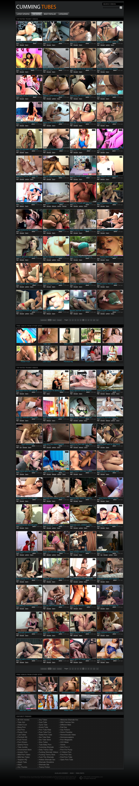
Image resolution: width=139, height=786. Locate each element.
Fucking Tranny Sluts (47, 755)
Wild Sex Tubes (23, 757)
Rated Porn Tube (45, 735)
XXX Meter (64, 742)
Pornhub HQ (22, 737)
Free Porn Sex (65, 755)
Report (18, 39)
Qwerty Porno (22, 745)
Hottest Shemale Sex (47, 760)
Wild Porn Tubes (23, 755)
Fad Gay (63, 727)
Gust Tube (43, 722)
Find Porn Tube (66, 757)
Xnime (62, 745)
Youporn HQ (22, 760)
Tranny (26, 45)
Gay (21, 447)
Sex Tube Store (45, 740)
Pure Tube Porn (45, 732)
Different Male (65, 725)
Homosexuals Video (68, 735)
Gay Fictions (65, 730)
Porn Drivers (22, 742)
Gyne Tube (43, 725)
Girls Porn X (65, 747)
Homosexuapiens (67, 737)
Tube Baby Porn (45, 745)
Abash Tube (22, 762)
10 (94, 320)
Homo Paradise (66, 732)
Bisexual (64, 206)
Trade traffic (80, 773)
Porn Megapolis (66, 740)
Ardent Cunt (22, 725)
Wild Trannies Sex (67, 722)
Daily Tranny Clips (46, 750)
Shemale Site (44, 765)
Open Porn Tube (66, 760)
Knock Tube (43, 727)
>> (97, 320)
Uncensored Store (24, 750)
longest (59, 320)
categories (43, 320)
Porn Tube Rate (45, 730)
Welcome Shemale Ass (69, 720)
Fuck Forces (22, 740)
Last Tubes (21, 735)
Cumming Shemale (46, 747)
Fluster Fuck (22, 732)
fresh (54, 320)
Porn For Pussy (66, 750)
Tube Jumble (22, 747)
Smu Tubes (43, 742)
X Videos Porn (65, 752)
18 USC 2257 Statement (61, 773)
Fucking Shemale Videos (48, 752)
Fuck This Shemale (46, 757)
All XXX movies (23, 720)
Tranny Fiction (44, 767)
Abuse (72, 773)
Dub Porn (21, 730)
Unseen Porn (22, 752)
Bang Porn (21, 727)
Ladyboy (108, 45)
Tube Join (21, 722)
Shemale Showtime (46, 762)
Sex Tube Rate (44, 737)
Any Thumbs (22, 767)
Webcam (102, 179)
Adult (19, 765)
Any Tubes (43, 720)
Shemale (22, 45)
